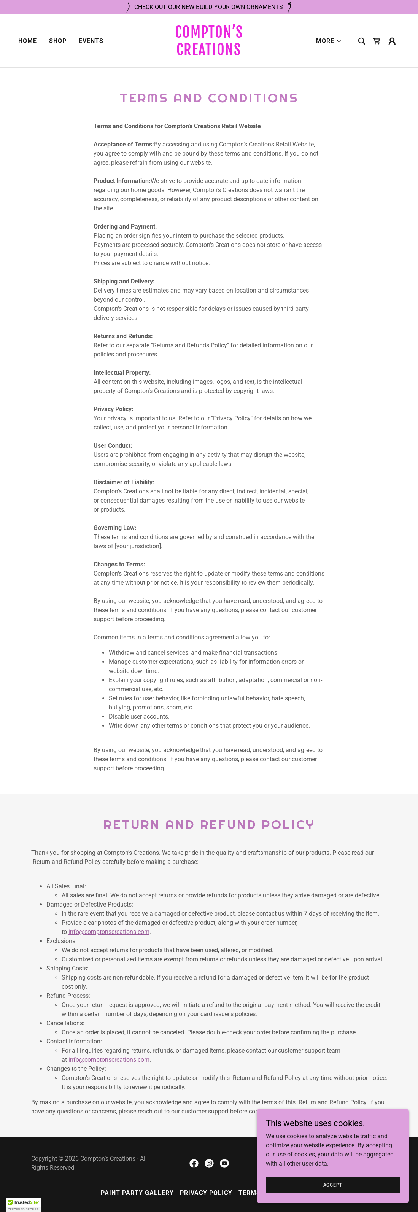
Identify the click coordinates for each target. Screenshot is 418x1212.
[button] (329, 41)
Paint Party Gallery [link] (137, 1192)
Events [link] (91, 41)
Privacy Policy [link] (206, 1192)
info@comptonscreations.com (108, 931)
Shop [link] (58, 41)
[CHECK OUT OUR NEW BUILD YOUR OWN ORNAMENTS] (209, 7)
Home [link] (27, 41)
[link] (208, 53)
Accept (333, 1184)
